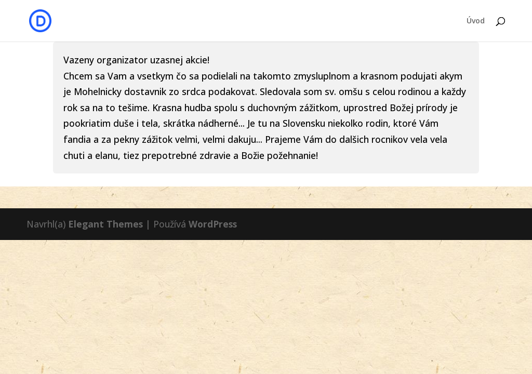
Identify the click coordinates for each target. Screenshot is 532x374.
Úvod (476, 21)
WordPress (213, 224)
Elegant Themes (105, 224)
